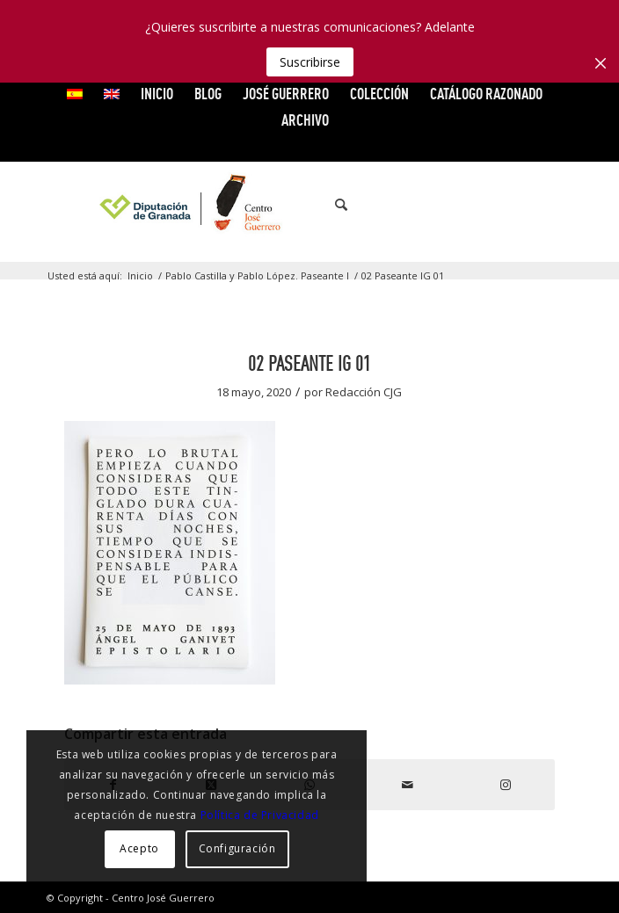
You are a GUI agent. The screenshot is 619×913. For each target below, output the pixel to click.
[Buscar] (332, 205)
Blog (208, 93)
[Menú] (371, 205)
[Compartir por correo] (408, 784)
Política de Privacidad (259, 815)
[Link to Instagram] (559, 205)
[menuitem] (75, 94)
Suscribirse (310, 62)
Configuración (237, 848)
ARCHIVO (305, 120)
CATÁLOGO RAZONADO (486, 93)
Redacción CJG (363, 392)
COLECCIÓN (379, 93)
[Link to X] (480, 205)
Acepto (139, 848)
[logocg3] (310, 205)
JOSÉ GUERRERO (286, 93)
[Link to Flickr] (533, 205)
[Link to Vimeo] (506, 205)
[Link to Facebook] (454, 205)
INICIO (157, 93)
